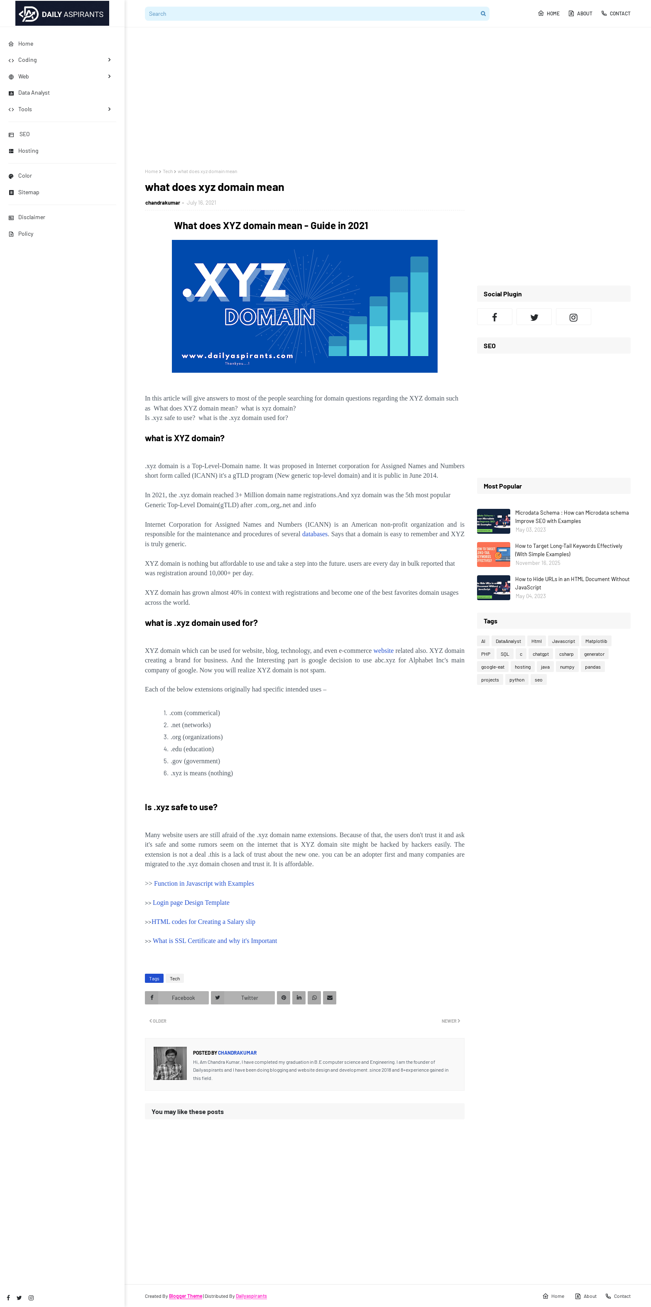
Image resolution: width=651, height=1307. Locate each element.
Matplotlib (596, 641)
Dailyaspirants (251, 1296)
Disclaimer (26, 216)
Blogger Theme (185, 1296)
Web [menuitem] (18, 76)
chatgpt (541, 654)
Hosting (23, 150)
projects (490, 679)
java (545, 666)
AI (483, 641)
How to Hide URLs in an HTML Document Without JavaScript (572, 583)
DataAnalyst (508, 641)
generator (594, 654)
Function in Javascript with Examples (204, 883)
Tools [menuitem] (20, 108)
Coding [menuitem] (22, 59)
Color (20, 175)
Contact (616, 13)
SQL (505, 654)
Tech (168, 171)
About (580, 13)
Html (536, 641)
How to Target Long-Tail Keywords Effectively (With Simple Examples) (568, 549)
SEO (19, 133)
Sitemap (23, 191)
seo (539, 679)
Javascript (563, 641)
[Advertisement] (388, 97)
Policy (20, 233)
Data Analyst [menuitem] (29, 92)
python (516, 679)
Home (549, 13)
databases (315, 533)
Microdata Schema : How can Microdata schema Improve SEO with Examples (572, 516)
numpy (567, 666)
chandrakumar (162, 202)
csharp (566, 654)
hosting (523, 666)
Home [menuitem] (20, 43)
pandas (593, 666)
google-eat (492, 666)
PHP (485, 654)
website (384, 650)
